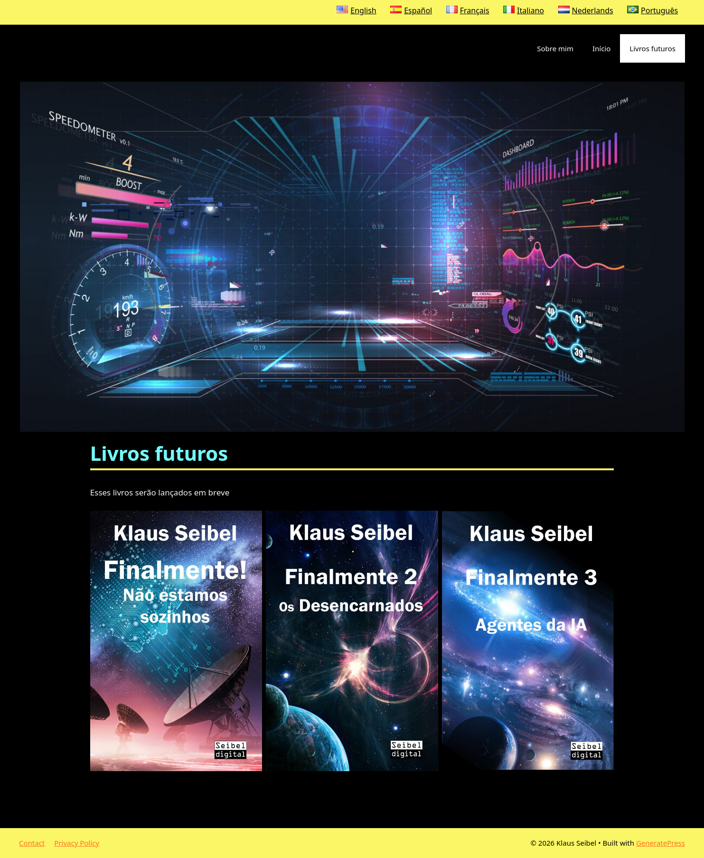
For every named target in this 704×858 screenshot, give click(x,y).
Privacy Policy (76, 843)
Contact (32, 843)
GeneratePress (660, 843)
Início (601, 48)
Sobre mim (555, 48)
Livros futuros (652, 48)
